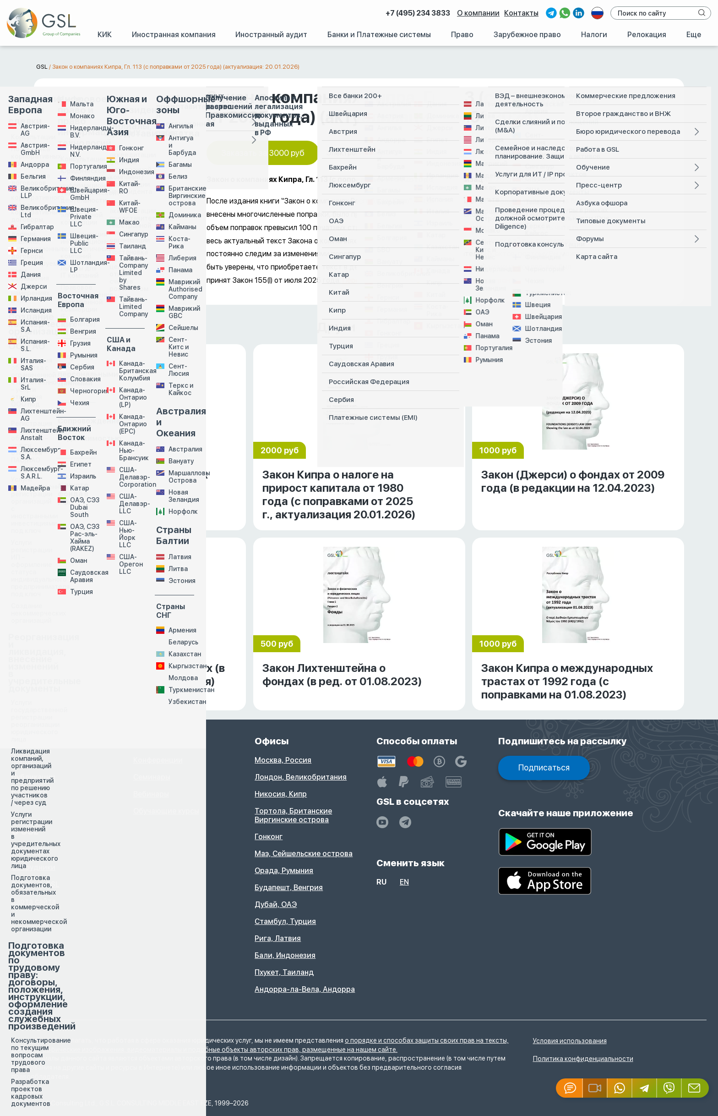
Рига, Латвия (278, 938)
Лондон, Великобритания (301, 777)
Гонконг (269, 836)
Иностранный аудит (271, 34)
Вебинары (151, 794)
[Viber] (669, 1088)
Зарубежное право (527, 34)
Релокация (646, 34)
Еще (693, 34)
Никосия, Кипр (281, 794)
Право (462, 34)
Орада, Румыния (284, 870)
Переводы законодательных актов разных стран (426, 280)
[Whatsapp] (620, 1088)
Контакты (521, 13)
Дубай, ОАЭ (276, 904)
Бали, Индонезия (285, 955)
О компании (478, 13)
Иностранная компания (174, 34)
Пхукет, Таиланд (284, 972)
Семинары (151, 777)
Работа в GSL (35, 884)
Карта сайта (33, 901)
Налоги (594, 34)
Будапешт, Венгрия (289, 887)
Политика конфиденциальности (583, 1058)
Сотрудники (33, 867)
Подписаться (544, 767)
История (27, 850)
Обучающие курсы (166, 811)
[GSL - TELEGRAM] (405, 822)
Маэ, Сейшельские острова (304, 853)
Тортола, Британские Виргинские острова (293, 815)
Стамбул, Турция (285, 921)
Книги (22, 760)
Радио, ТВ (29, 794)
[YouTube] (382, 822)
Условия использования (570, 1041)
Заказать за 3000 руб (263, 153)
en (404, 882)
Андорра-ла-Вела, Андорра (305, 989)
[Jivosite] (569, 1088)
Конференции (158, 760)
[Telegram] (644, 1088)
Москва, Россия (283, 760)
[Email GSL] (695, 1088)
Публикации (33, 777)
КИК (105, 34)
